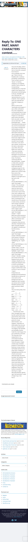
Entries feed (6, 499)
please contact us (18, 517)
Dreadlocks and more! (8, 443)
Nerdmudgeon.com (19, 434)
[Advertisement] (14, 22)
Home (3, 57)
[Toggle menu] (25, 4)
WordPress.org (6, 503)
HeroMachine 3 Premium (9, 479)
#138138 (23, 63)
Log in (4, 497)
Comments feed (7, 501)
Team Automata (6, 447)
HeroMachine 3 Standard (9, 480)
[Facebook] (12, 520)
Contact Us (5, 486)
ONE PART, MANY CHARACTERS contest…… (13, 57)
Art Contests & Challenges (16, 57)
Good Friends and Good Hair (10, 441)
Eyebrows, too (6, 449)
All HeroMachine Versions (9, 473)
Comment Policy (7, 484)
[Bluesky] (15, 520)
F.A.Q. (4, 482)
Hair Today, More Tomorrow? (10, 445)
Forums (7, 57)
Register (5, 495)
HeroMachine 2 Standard (9, 477)
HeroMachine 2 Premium (9, 475)
